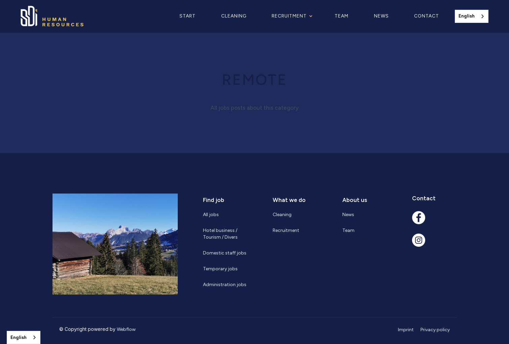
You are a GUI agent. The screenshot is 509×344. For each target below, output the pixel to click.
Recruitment (286, 230)
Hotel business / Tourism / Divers (220, 234)
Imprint (406, 330)
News (381, 16)
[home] (68, 16)
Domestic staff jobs (224, 253)
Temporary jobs (220, 269)
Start (187, 16)
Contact (426, 16)
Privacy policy (435, 330)
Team (341, 16)
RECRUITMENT (289, 16)
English (467, 16)
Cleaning (233, 16)
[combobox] (471, 16)
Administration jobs (224, 284)
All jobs (211, 214)
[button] (294, 16)
